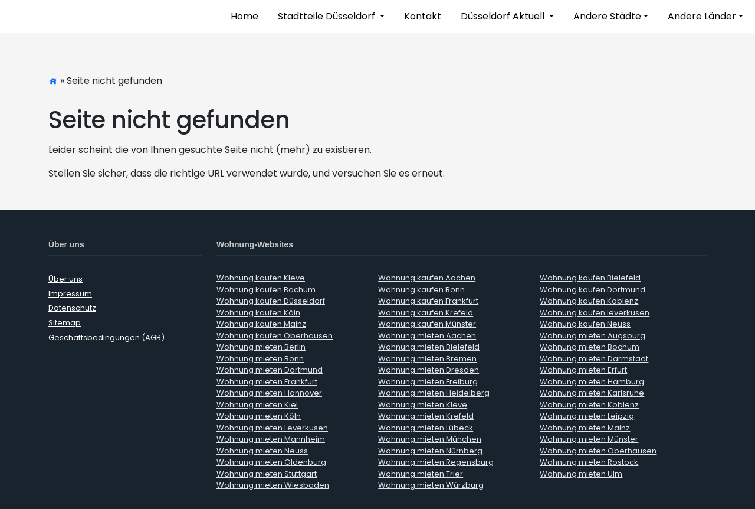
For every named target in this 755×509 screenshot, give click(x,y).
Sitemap (64, 322)
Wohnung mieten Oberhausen (598, 450)
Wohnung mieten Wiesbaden (272, 485)
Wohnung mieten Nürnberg (430, 450)
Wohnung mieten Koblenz (589, 404)
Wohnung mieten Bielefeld (429, 347)
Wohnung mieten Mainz (585, 427)
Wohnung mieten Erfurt (583, 370)
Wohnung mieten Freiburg (428, 381)
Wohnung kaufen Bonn (421, 289)
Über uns (65, 279)
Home (244, 16)
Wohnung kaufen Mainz (261, 323)
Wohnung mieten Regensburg (436, 462)
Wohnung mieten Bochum (589, 347)
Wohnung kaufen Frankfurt (428, 300)
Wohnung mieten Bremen (427, 358)
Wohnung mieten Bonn (260, 358)
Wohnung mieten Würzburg (431, 485)
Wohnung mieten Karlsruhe (592, 393)
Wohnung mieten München (429, 439)
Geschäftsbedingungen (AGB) (106, 337)
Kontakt (422, 16)
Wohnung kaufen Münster (427, 323)
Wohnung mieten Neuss (262, 450)
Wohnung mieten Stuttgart (266, 473)
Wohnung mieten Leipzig (587, 416)
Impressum (70, 293)
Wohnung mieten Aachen (427, 335)
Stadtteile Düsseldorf (328, 16)
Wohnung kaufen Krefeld (425, 312)
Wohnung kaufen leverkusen (594, 312)
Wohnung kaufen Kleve (260, 277)
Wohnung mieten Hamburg (592, 381)
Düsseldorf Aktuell (504, 16)
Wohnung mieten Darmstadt (594, 358)
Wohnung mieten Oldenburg (271, 462)
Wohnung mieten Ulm (581, 473)
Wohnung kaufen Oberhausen (274, 335)
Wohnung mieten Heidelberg (434, 393)
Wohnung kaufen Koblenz (589, 300)
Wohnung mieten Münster (589, 439)
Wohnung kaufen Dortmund (592, 289)
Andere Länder (702, 16)
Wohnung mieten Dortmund (269, 370)
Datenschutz (72, 308)
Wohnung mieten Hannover (269, 393)
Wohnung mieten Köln (258, 416)
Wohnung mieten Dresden (428, 370)
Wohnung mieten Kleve (422, 404)
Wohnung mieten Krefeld (426, 416)
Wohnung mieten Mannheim (270, 439)
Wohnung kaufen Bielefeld (590, 277)
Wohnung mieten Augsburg (592, 335)
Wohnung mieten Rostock (589, 462)
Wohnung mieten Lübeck (425, 427)
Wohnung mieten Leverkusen (272, 427)
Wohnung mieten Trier (420, 473)
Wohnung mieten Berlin (261, 347)
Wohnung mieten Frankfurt (266, 381)
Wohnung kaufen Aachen (426, 277)
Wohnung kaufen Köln (258, 312)
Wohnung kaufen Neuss (585, 323)
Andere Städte (607, 16)
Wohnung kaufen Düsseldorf (270, 300)
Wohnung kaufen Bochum (266, 289)
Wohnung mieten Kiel (257, 404)
